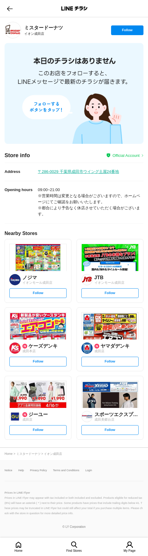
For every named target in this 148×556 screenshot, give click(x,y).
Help (21, 470)
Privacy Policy (38, 470)
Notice (8, 470)
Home (19, 550)
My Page (129, 550)
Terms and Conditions (66, 470)
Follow (127, 31)
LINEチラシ (74, 8)
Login (88, 470)
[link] (13, 30)
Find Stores (74, 550)
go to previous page (10, 8)
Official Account (126, 155)
